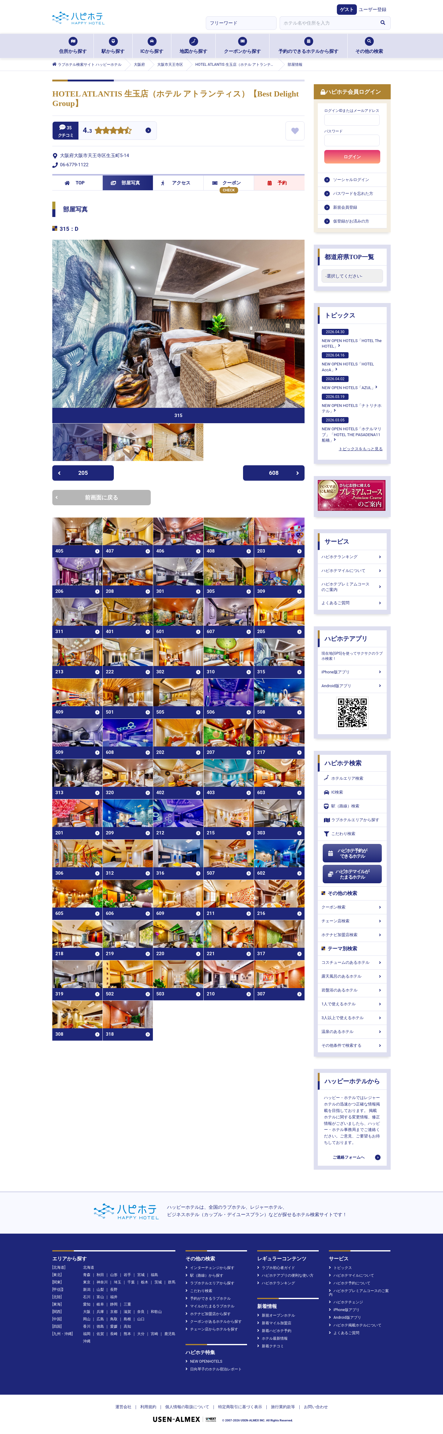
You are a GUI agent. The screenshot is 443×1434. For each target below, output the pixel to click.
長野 (114, 1289)
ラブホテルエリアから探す (351, 820)
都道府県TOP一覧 (349, 257)
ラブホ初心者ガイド (276, 1268)
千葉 (131, 1282)
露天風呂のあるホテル (352, 976)
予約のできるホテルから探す (308, 45)
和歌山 (156, 1312)
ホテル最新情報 (272, 1338)
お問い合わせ (316, 1406)
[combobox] (327, 23)
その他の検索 (369, 45)
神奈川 (102, 1282)
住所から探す (73, 45)
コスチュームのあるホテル (352, 962)
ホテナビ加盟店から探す (208, 1314)
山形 (114, 1275)
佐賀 (100, 1334)
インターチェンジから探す (210, 1268)
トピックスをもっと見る (361, 449)
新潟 (86, 1289)
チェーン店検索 (352, 921)
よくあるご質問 (352, 603)
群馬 (171, 1282)
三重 (127, 1304)
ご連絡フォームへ (349, 1157)
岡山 (86, 1319)
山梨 (100, 1289)
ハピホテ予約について (349, 1283)
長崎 (114, 1334)
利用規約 (148, 1406)
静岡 (114, 1304)
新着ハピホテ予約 (274, 1331)
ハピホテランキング (352, 556)
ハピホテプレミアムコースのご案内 (352, 587)
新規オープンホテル (276, 1315)
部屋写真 (125, 183)
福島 (154, 1275)
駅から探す (113, 45)
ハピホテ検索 (343, 763)
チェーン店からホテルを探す (212, 1329)
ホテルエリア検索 (343, 778)
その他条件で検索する (352, 1045)
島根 (127, 1319)
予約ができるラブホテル (208, 1298)
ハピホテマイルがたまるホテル (348, 874)
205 (73, 473)
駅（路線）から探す (204, 1275)
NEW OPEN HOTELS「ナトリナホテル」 (351, 403)
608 (284, 473)
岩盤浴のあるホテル (352, 990)
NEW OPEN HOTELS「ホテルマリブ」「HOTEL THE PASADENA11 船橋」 (351, 429)
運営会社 (123, 1406)
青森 (86, 1275)
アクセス (175, 183)
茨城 (158, 1282)
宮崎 (154, 1334)
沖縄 (86, 1341)
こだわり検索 (339, 834)
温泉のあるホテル (352, 1031)
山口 (141, 1319)
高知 (127, 1326)
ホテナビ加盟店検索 (352, 934)
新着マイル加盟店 (274, 1323)
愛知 (86, 1304)
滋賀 (127, 1312)
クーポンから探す (242, 45)
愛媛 (114, 1326)
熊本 (127, 1334)
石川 (86, 1297)
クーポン (226, 183)
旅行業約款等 (283, 1406)
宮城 (141, 1275)
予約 (277, 183)
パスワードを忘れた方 (353, 193)
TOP (75, 183)
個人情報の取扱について (187, 1406)
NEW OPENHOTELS (204, 1361)
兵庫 (100, 1312)
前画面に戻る (86, 497)
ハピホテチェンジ (346, 1302)
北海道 (88, 1267)
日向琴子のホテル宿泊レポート (214, 1369)
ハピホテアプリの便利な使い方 (285, 1275)
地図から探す (193, 45)
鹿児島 (169, 1334)
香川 (86, 1326)
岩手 (127, 1275)
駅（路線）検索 (341, 806)
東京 (86, 1282)
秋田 (100, 1275)
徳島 (100, 1326)
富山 (100, 1297)
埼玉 (117, 1282)
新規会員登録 (345, 207)
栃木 (144, 1282)
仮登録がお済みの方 (351, 221)
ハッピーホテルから (352, 1081)
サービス (337, 541)
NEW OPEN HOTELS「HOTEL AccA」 (348, 362)
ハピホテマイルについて (352, 570)
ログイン (352, 156)
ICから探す (151, 45)
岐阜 (100, 1304)
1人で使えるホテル (352, 1004)
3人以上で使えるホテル (352, 1017)
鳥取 (114, 1319)
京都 (114, 1312)
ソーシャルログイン (351, 179)
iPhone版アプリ (352, 672)
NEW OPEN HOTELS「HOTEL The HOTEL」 (351, 339)
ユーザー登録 (372, 9)
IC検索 (333, 792)
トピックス (340, 315)
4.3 (87, 131)
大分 (141, 1334)
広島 (100, 1319)
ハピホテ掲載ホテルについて (355, 1325)
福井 (114, 1297)
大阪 (86, 1312)
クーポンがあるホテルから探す (214, 1321)
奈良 (141, 1312)
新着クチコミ (270, 1346)
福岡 (86, 1334)
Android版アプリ (352, 686)
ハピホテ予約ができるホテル (347, 853)
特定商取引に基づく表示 (240, 1406)
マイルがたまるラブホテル (210, 1306)
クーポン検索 (352, 907)
